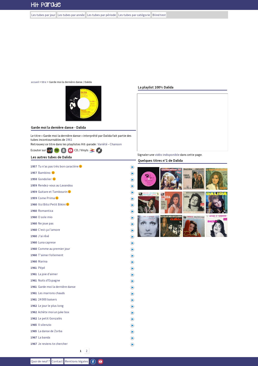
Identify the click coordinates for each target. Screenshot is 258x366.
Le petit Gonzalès (50, 318)
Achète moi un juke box (53, 312)
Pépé (41, 268)
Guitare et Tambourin (52, 192)
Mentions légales (76, 361)
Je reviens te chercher (53, 344)
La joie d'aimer (48, 274)
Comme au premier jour (54, 249)
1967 (34, 337)
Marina (42, 261)
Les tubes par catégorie (134, 15)
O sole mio (45, 217)
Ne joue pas (46, 223)
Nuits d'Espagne (49, 280)
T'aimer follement (50, 255)
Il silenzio (44, 325)
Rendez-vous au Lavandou (55, 185)
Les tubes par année (71, 15)
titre (44, 82)
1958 (34, 179)
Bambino (44, 173)
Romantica (45, 211)
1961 (69, 140)
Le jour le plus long (51, 306)
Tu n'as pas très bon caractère (58, 166)
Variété (102, 144)
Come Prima (46, 198)
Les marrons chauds (51, 293)
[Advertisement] (129, 48)
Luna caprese (47, 242)
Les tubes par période (101, 15)
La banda (44, 337)
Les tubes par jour (43, 15)
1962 (34, 306)
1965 (34, 325)
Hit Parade (46, 5)
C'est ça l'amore (49, 230)
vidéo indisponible (167, 155)
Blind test (159, 15)
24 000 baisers (47, 299)
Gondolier (45, 179)
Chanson (116, 144)
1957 (34, 166)
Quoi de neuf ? (40, 361)
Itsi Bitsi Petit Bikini (52, 204)
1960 (34, 204)
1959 (34, 185)
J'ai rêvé (43, 236)
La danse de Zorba (50, 331)
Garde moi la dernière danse (56, 287)
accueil (35, 82)
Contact (57, 361)
